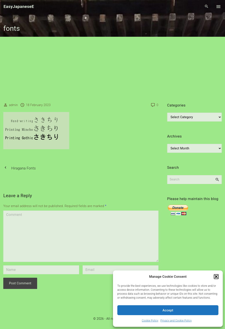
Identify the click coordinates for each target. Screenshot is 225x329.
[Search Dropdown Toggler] (206, 6)
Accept (168, 310)
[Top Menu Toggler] (218, 6)
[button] (216, 276)
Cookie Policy (150, 320)
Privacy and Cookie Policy (176, 320)
